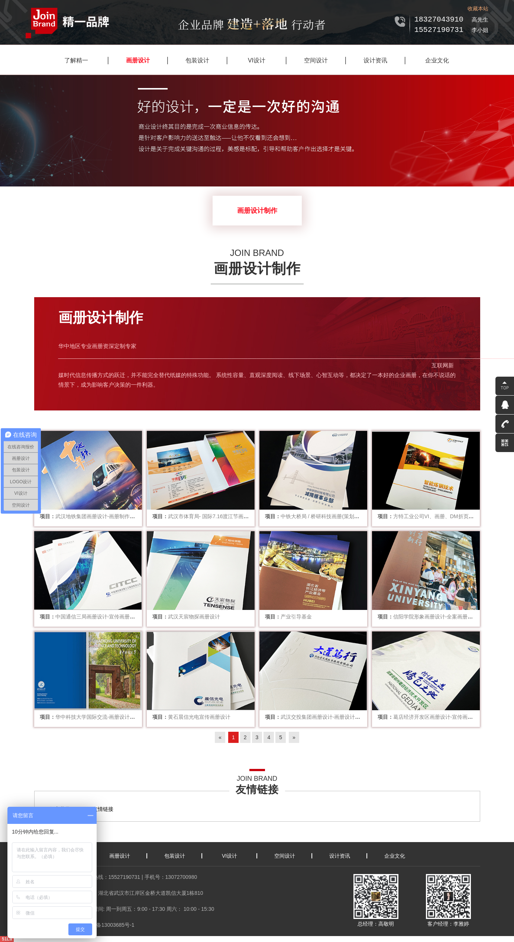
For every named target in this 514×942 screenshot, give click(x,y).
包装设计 (197, 60)
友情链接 (103, 809)
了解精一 (76, 60)
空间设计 (316, 60)
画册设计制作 (257, 210)
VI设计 (256, 60)
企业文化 (437, 60)
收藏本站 (478, 9)
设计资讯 (375, 60)
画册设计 (138, 60)
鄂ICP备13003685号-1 (109, 925)
